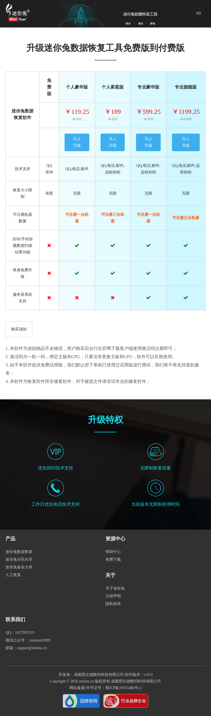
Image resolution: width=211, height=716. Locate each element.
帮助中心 (113, 552)
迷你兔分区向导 (18, 559)
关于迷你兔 (115, 588)
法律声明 (113, 596)
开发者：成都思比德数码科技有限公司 (91, 675)
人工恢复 (13, 575)
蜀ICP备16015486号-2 (123, 688)
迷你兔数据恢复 (18, 552)
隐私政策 (113, 604)
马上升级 (77, 142)
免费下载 (113, 559)
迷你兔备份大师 (18, 567)
